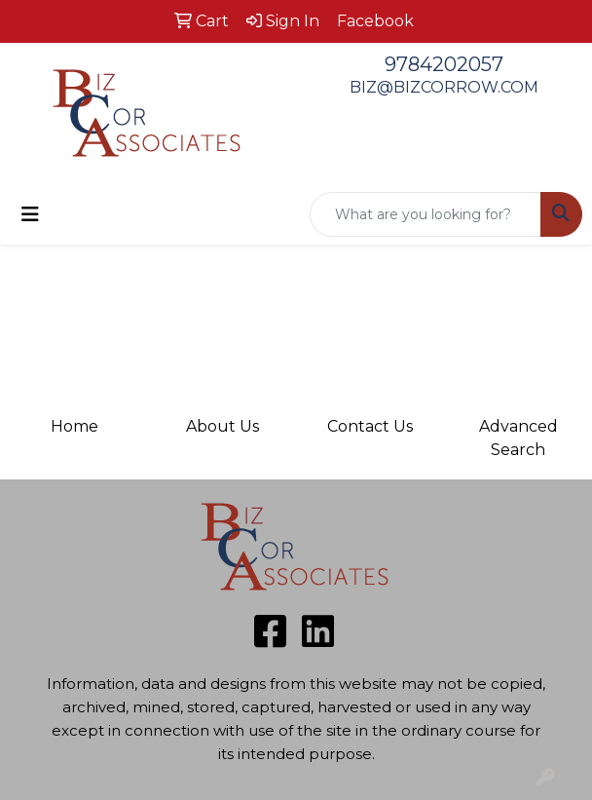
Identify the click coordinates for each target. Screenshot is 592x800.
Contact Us (370, 426)
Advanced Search (518, 438)
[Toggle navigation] (30, 214)
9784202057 (444, 64)
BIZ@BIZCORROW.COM (444, 87)
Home (74, 426)
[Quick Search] (425, 214)
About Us (222, 426)
